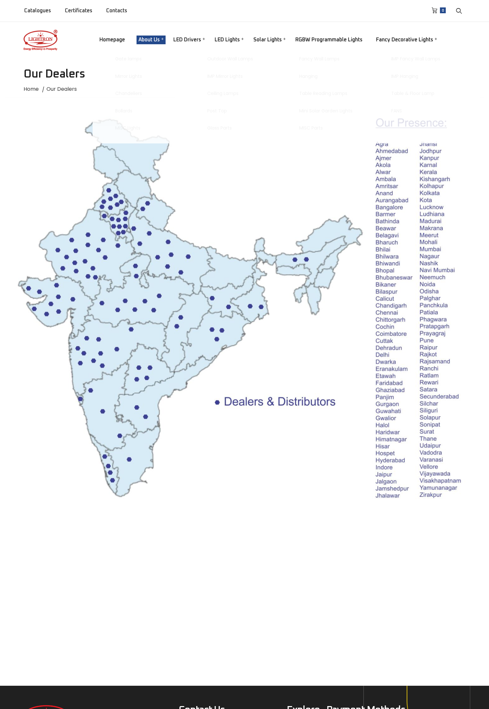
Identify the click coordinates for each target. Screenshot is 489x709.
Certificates (78, 10)
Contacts (116, 10)
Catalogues (37, 10)
